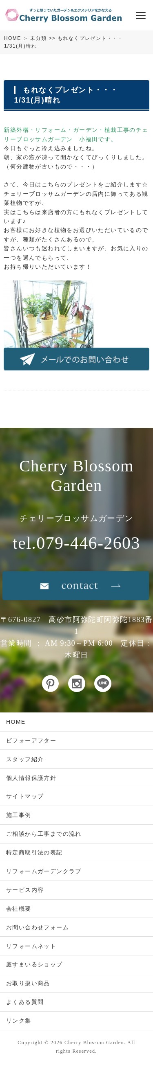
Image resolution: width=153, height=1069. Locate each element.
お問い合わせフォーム (37, 927)
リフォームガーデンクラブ (44, 871)
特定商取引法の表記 (34, 852)
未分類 (38, 38)
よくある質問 (25, 1002)
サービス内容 (25, 890)
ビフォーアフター (31, 740)
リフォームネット (31, 946)
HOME (12, 38)
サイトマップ (25, 796)
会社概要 (18, 908)
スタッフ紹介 (25, 759)
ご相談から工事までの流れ (44, 833)
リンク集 (18, 1020)
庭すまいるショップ (34, 964)
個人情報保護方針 (31, 778)
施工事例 (18, 815)
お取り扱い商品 (28, 983)
